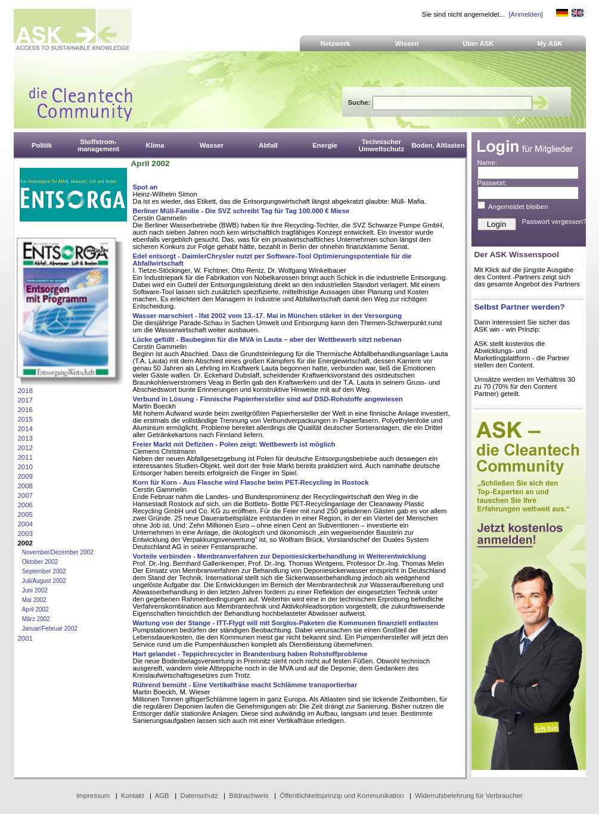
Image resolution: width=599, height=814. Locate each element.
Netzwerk (335, 43)
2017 (25, 400)
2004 (25, 524)
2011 (25, 457)
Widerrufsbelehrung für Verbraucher (469, 795)
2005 (25, 514)
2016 (25, 409)
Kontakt (132, 795)
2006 (25, 505)
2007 (25, 495)
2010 (25, 466)
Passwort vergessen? (554, 221)
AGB (162, 795)
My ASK (550, 43)
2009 (25, 476)
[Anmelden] (525, 14)
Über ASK (478, 43)
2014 (25, 428)
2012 (25, 447)
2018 (25, 390)
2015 (25, 419)
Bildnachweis (248, 795)
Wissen (407, 43)
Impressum (93, 795)
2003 (25, 533)
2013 (25, 438)
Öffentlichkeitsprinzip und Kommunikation (342, 795)
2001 (25, 638)
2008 (25, 485)
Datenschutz (199, 795)
